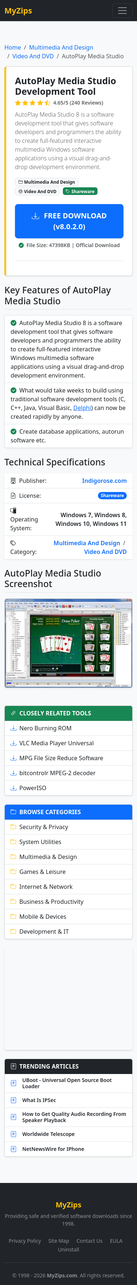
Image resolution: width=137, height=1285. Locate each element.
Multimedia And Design (61, 47)
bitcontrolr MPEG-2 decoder (53, 773)
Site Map (58, 1240)
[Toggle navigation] (122, 10)
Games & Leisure (38, 872)
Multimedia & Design (44, 857)
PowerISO (28, 788)
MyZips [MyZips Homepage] (18, 10)
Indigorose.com (104, 481)
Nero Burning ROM (41, 728)
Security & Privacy (39, 827)
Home (12, 47)
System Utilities (36, 842)
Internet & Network (42, 887)
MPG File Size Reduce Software (57, 758)
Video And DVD (33, 56)
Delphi (82, 408)
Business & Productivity (47, 902)
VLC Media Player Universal (52, 743)
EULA (116, 1240)
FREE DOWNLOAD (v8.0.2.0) (69, 221)
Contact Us (90, 1240)
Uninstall (68, 1249)
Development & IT (40, 931)
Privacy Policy (25, 1240)
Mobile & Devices (38, 917)
